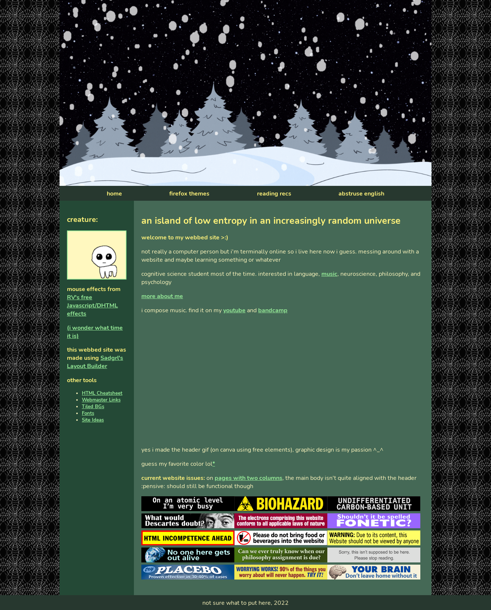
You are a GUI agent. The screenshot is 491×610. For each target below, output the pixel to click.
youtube (234, 310)
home (114, 194)
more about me (162, 296)
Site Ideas (93, 420)
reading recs (274, 194)
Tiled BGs (93, 406)
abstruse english (361, 194)
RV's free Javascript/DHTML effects (92, 305)
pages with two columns (248, 478)
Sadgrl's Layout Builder (95, 362)
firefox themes (189, 194)
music (329, 274)
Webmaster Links (101, 400)
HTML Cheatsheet (102, 393)
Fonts (88, 413)
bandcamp (273, 310)
